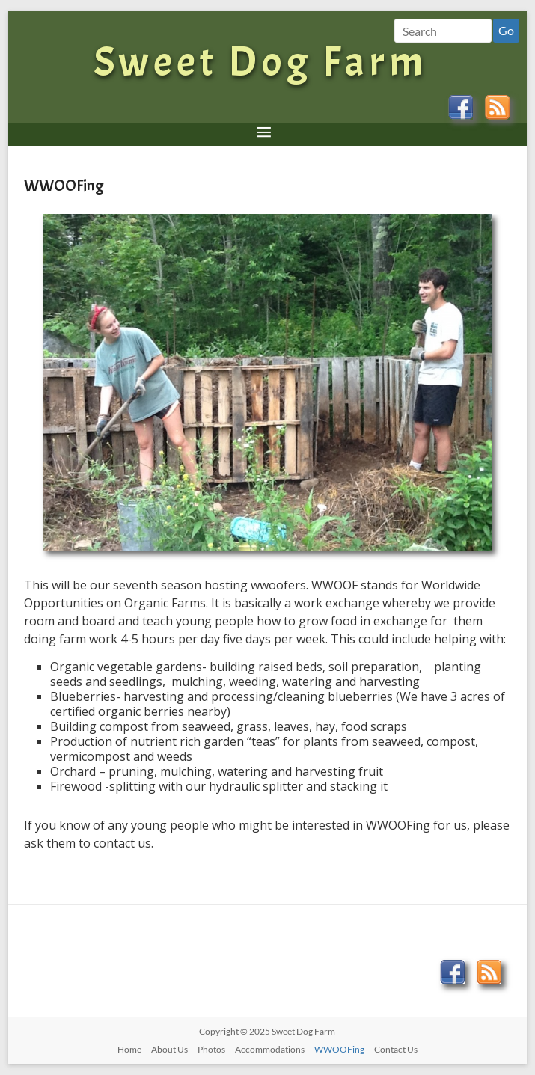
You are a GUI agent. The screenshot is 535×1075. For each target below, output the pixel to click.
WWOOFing (339, 1049)
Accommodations (270, 1049)
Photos (211, 1049)
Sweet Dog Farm (260, 61)
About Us (169, 1049)
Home (129, 1049)
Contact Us (396, 1049)
